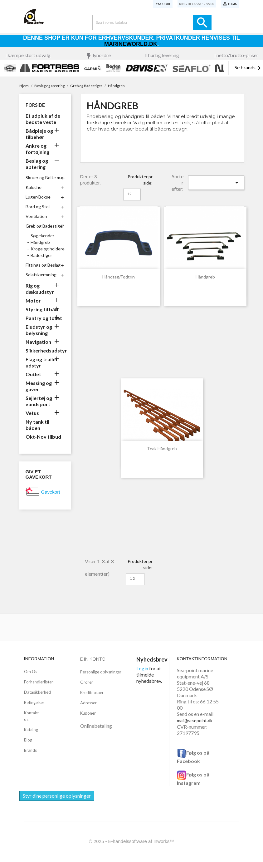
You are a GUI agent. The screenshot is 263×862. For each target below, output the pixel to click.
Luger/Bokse (38, 196)
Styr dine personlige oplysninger (57, 796)
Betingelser (34, 702)
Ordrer (86, 682)
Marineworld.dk (130, 44)
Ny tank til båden (37, 425)
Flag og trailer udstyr (42, 362)
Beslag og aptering (37, 164)
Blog (28, 739)
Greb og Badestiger (45, 226)
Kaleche (33, 187)
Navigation (38, 342)
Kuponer (88, 713)
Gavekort (50, 492)
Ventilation (36, 216)
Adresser (88, 702)
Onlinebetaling (96, 726)
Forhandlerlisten (39, 681)
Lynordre (162, 4)
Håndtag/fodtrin (118, 276)
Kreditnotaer (92, 692)
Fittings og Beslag (43, 265)
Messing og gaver (39, 386)
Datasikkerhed (37, 692)
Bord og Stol (38, 206)
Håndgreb (40, 242)
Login (142, 668)
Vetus (32, 413)
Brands (30, 750)
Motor (33, 300)
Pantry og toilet (44, 318)
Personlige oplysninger (100, 671)
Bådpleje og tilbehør (39, 134)
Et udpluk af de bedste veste (43, 119)
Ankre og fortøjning (37, 149)
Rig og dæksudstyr (40, 289)
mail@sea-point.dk (194, 720)
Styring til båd (42, 309)
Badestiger (41, 255)
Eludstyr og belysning (39, 330)
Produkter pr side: (140, 179)
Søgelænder (42, 235)
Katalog (31, 729)
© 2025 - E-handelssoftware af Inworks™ (131, 841)
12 (129, 193)
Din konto (92, 659)
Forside (35, 105)
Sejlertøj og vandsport (39, 401)
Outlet (33, 374)
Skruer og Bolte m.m (45, 177)
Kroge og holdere (48, 248)
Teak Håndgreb (162, 448)
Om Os (30, 671)
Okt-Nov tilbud (43, 437)
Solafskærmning (41, 274)
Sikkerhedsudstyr (45, 350)
